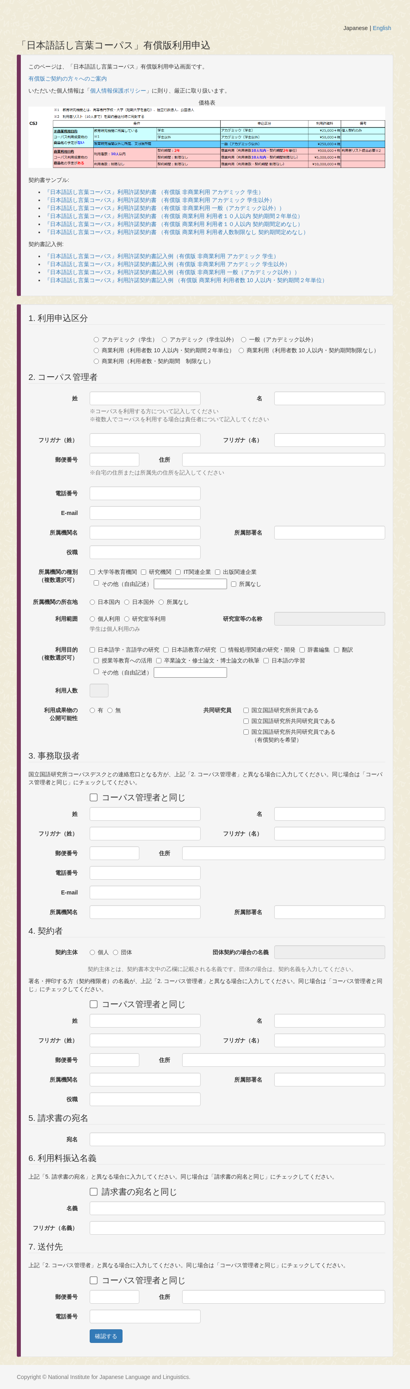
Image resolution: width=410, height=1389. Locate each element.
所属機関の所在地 (55, 602)
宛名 (72, 1139)
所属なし (246, 584)
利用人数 (66, 690)
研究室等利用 (145, 619)
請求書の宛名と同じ (133, 1191)
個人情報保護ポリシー (118, 90)
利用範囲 (66, 619)
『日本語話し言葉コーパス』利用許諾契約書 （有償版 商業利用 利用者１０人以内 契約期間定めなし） (173, 224)
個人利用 (105, 619)
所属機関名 (64, 532)
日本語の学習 (284, 660)
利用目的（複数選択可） (58, 653)
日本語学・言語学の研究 (124, 649)
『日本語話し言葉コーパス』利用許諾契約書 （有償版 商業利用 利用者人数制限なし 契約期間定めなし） (176, 232)
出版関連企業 (236, 572)
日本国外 (139, 602)
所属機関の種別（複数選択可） (58, 576)
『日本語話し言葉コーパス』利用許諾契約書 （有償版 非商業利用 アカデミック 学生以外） (159, 200)
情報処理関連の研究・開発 (257, 649)
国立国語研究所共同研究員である (289, 721)
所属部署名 (248, 532)
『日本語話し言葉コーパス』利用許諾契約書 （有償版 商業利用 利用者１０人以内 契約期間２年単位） (173, 216)
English (382, 28)
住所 (164, 459)
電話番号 (66, 493)
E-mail (69, 513)
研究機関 (156, 572)
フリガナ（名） (242, 440)
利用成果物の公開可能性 (61, 714)
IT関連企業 (193, 572)
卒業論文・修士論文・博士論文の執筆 (207, 660)
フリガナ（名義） (55, 1228)
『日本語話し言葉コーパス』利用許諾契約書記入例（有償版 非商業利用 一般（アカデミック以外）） (172, 272)
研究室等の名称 (242, 619)
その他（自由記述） (160, 584)
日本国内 (105, 602)
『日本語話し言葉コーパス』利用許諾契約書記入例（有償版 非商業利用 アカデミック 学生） (161, 256)
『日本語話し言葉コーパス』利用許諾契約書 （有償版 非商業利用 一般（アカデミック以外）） (164, 208)
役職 (72, 552)
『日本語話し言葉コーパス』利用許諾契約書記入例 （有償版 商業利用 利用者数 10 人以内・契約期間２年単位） (186, 280)
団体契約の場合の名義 (240, 952)
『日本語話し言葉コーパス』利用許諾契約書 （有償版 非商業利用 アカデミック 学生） (154, 192)
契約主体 (66, 952)
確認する (106, 1336)
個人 (99, 952)
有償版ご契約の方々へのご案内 (67, 78)
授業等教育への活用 (123, 660)
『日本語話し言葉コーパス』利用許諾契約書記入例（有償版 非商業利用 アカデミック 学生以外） (167, 264)
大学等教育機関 (113, 572)
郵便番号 (66, 459)
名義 (72, 1208)
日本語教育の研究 (189, 649)
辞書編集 (314, 649)
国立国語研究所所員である (281, 710)
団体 (122, 952)
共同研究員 (217, 710)
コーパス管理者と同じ (138, 797)
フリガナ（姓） (58, 440)
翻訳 (343, 649)
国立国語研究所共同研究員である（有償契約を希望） (289, 736)
